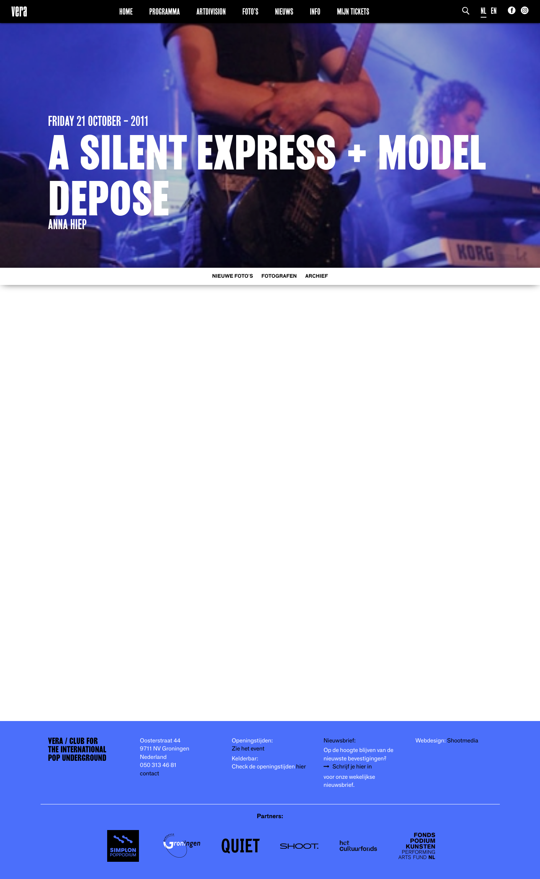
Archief (316, 276)
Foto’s (250, 11)
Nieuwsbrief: (340, 740)
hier (301, 766)
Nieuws (284, 11)
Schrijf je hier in (352, 766)
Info (315, 11)
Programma (164, 11)
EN (494, 10)
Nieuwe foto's (232, 276)
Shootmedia (462, 740)
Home (126, 11)
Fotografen (279, 276)
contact (149, 773)
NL (483, 10)
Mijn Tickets (353, 11)
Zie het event (248, 748)
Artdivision (211, 11)
